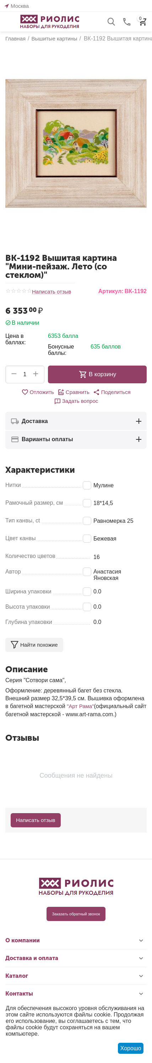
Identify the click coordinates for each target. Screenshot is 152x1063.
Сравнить (73, 392)
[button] (112, 392)
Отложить (37, 392)
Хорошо (130, 1048)
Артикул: (111, 291)
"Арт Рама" (80, 706)
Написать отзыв (51, 292)
